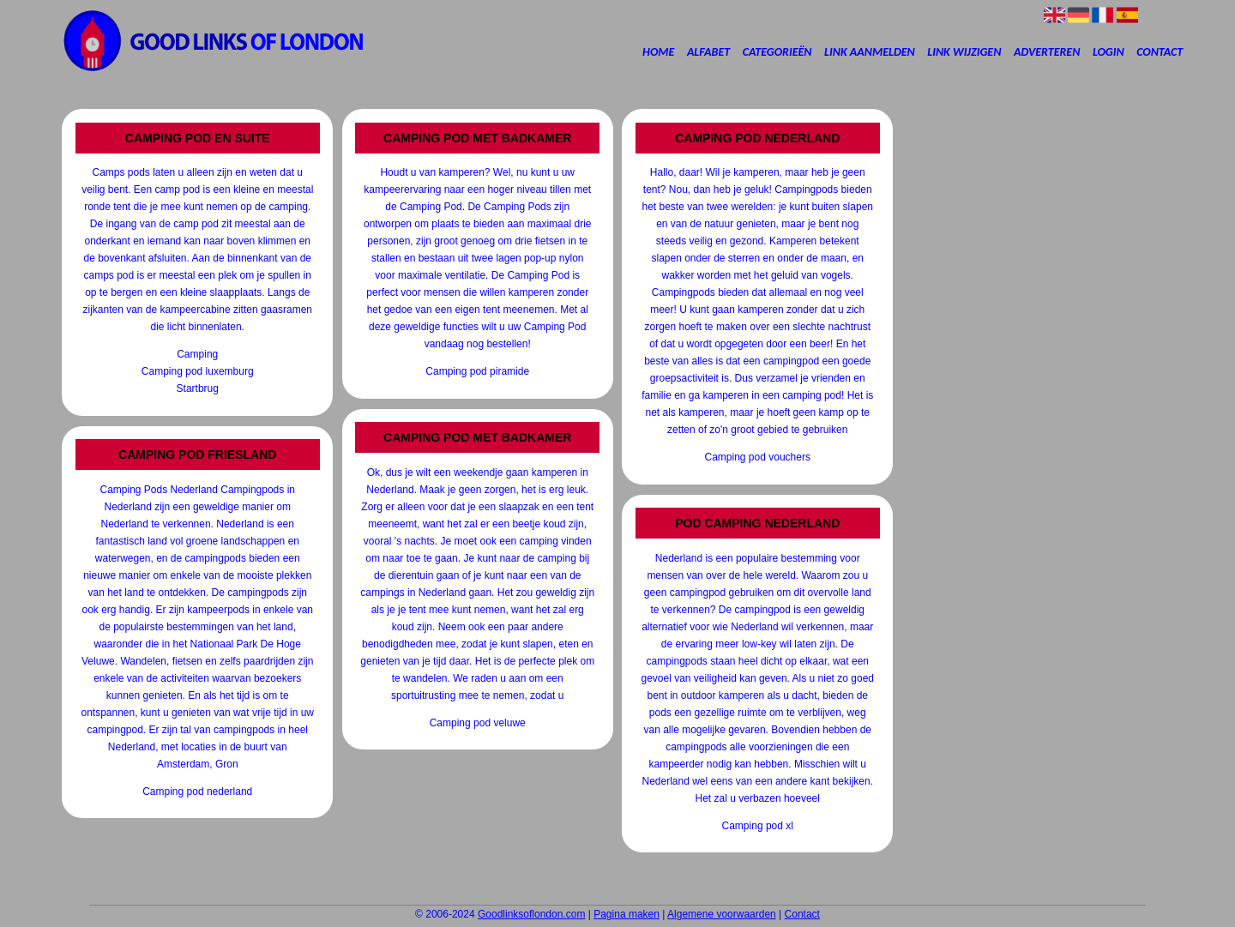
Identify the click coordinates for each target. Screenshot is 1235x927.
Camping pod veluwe (478, 723)
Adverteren (1047, 52)
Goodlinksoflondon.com (531, 914)
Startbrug (198, 388)
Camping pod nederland (197, 792)
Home (658, 52)
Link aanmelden (869, 52)
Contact (1159, 52)
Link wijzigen (964, 52)
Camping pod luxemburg (198, 371)
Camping (197, 354)
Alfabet (708, 52)
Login (1108, 52)
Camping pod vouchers (757, 457)
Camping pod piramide (477, 371)
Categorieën (777, 52)
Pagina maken (626, 914)
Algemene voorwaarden (721, 914)
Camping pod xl (757, 826)
